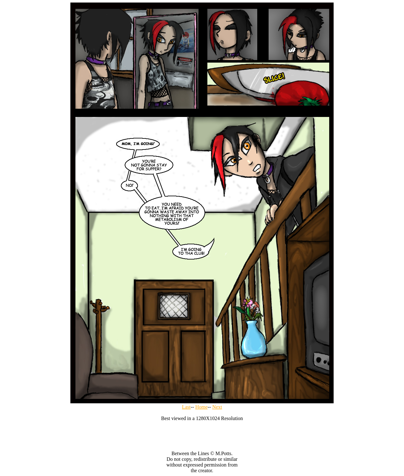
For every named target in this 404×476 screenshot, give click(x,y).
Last (186, 407)
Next (217, 407)
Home (201, 407)
